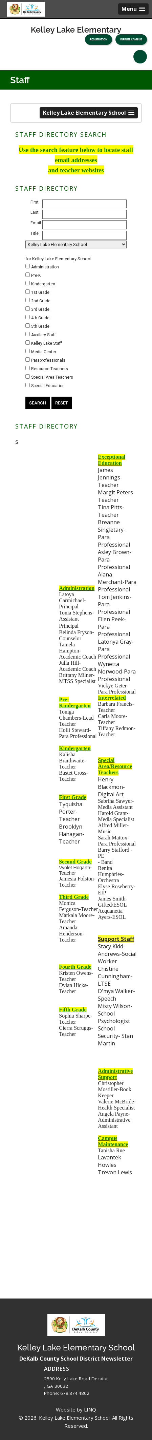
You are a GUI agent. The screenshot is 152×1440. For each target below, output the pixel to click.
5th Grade (40, 326)
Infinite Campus (131, 39)
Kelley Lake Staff (46, 343)
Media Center (43, 351)
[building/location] (76, 244)
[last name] (84, 214)
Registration (98, 39)
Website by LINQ (76, 1409)
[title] (84, 235)
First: (35, 202)
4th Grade (40, 318)
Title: (35, 233)
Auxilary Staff (43, 335)
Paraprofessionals (48, 360)
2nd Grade (40, 301)
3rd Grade (40, 309)
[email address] (84, 224)
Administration (45, 267)
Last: (35, 212)
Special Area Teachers (52, 377)
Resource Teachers (49, 368)
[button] (133, 9)
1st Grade (40, 292)
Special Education (48, 385)
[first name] (84, 204)
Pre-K (36, 275)
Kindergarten (43, 284)
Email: (36, 223)
